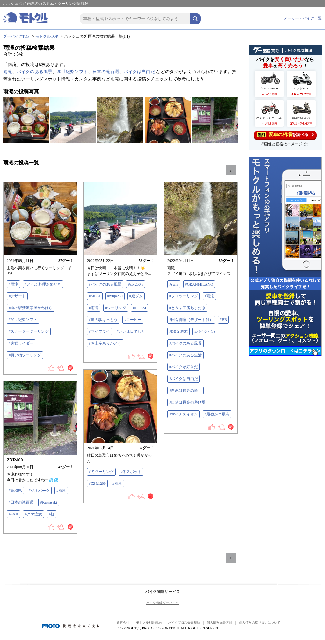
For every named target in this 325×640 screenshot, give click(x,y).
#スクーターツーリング (29, 331)
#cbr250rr (135, 284)
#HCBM (139, 308)
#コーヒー (132, 319)
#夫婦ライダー (21, 343)
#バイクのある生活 (185, 355)
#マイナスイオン (183, 414)
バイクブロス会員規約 (184, 622)
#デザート (17, 296)
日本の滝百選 (105, 71)
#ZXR (13, 514)
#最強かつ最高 (217, 414)
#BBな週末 (178, 331)
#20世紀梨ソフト (23, 319)
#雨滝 (13, 284)
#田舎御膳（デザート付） (191, 319)
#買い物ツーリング (25, 355)
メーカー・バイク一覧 (303, 18)
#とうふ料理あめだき (43, 284)
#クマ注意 (33, 514)
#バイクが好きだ (183, 367)
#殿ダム (136, 296)
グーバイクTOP (16, 36)
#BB (223, 319)
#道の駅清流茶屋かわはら (31, 308)
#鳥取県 (15, 490)
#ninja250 (115, 296)
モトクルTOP (46, 36)
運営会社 (123, 622)
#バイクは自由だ (183, 379)
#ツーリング (115, 308)
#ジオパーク (39, 490)
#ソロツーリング (183, 296)
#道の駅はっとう (103, 319)
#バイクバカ (204, 331)
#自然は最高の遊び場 (187, 402)
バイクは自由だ (139, 71)
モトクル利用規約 (149, 622)
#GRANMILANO (199, 284)
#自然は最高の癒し (185, 390)
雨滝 (7, 71)
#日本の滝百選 (21, 502)
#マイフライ (99, 331)
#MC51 (95, 296)
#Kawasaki (48, 502)
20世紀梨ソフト (72, 71)
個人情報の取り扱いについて (259, 622)
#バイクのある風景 (105, 284)
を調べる (285, 134)
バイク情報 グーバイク (162, 603)
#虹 (51, 514)
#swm (173, 284)
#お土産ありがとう (105, 343)
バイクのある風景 (34, 71)
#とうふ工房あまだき (187, 308)
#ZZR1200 (97, 483)
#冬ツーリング (101, 471)
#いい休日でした (131, 331)
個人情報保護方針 (219, 622)
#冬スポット (130, 471)
